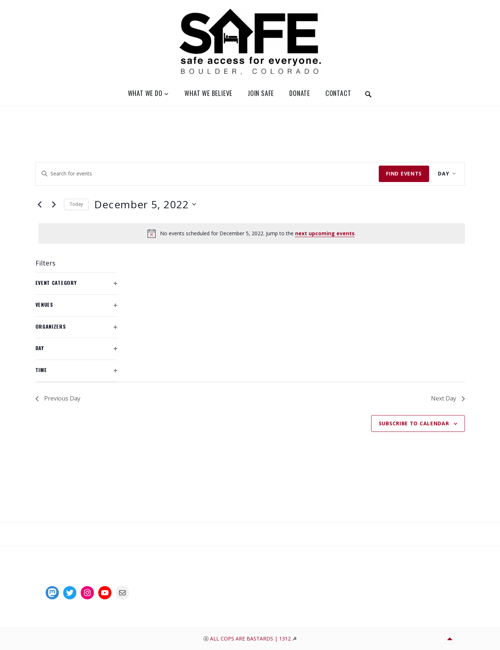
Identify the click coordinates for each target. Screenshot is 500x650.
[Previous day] (39, 204)
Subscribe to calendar (414, 423)
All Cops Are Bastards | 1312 (251, 638)
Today (76, 204)
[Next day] (54, 204)
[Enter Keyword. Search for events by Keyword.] (207, 173)
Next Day (448, 398)
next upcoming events (325, 233)
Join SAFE (261, 93)
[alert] (251, 233)
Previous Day (57, 398)
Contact (338, 93)
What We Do (145, 93)
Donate (299, 93)
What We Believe (208, 93)
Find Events (404, 173)
